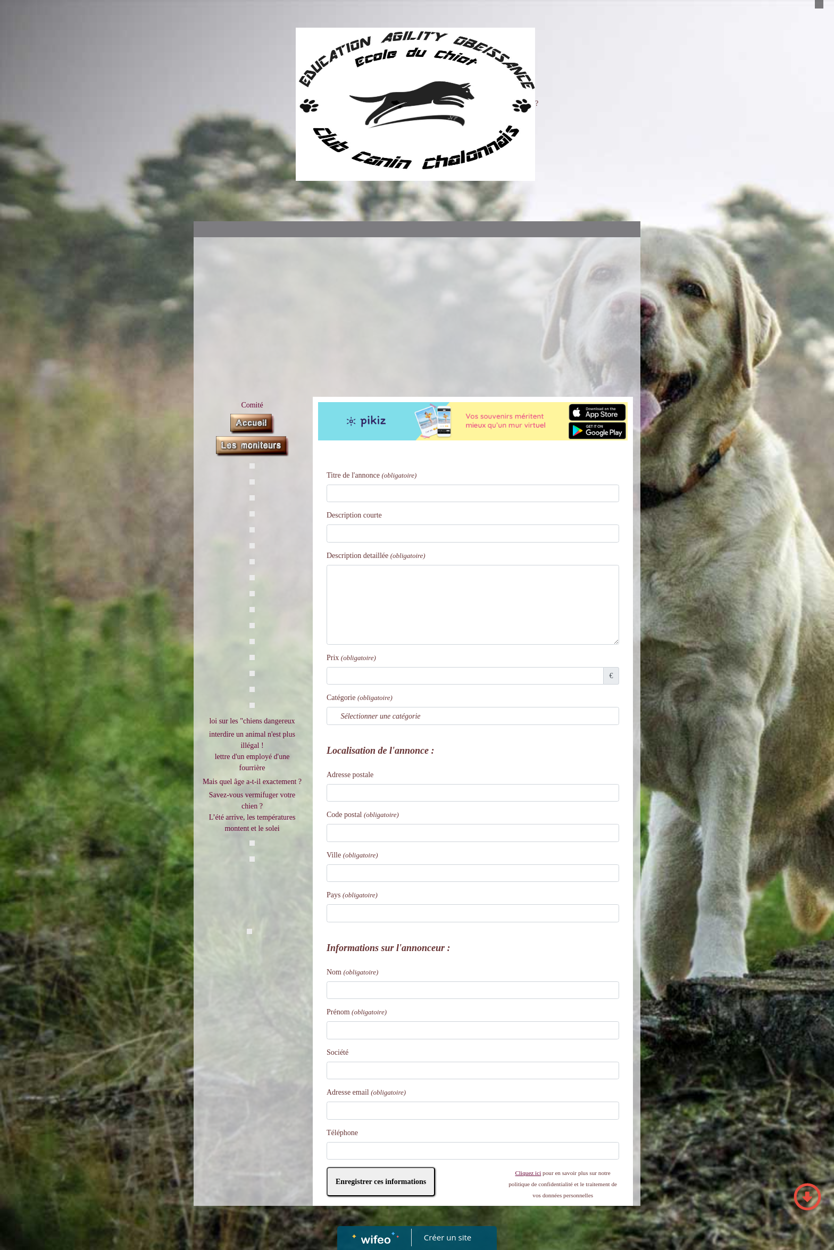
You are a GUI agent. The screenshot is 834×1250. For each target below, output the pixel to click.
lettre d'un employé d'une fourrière (252, 762)
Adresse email (366, 1092)
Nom (352, 972)
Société (337, 1052)
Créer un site (447, 1237)
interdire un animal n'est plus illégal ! (252, 739)
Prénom (357, 1012)
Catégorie (360, 698)
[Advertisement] (417, 317)
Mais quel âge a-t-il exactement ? (252, 782)
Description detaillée (376, 556)
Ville (352, 855)
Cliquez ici (528, 1173)
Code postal (363, 815)
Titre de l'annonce (371, 475)
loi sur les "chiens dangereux (252, 721)
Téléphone (342, 1133)
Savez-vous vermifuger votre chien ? (252, 800)
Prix (351, 658)
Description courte (354, 515)
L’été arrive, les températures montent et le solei (252, 822)
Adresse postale (350, 775)
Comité (252, 405)
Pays (352, 895)
